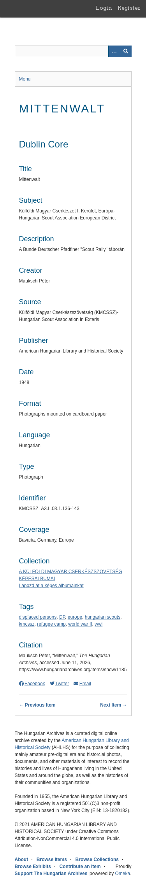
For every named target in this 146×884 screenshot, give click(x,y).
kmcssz (27, 624)
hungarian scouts (102, 617)
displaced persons (38, 617)
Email (82, 683)
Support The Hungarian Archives (51, 873)
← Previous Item (37, 705)
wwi (98, 624)
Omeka (122, 873)
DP (62, 617)
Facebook (32, 683)
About (21, 859)
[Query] (73, 51)
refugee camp (51, 624)
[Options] (114, 51)
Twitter (59, 683)
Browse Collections (97, 859)
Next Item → (113, 705)
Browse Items (52, 859)
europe (75, 617)
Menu (25, 79)
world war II (80, 624)
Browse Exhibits (33, 866)
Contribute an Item (80, 866)
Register (129, 8)
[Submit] (126, 51)
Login (104, 8)
